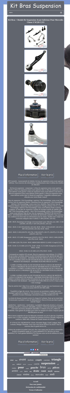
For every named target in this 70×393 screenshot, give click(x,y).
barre (26, 371)
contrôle (36, 364)
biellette (31, 360)
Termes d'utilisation (35, 390)
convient (47, 360)
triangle (56, 359)
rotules (14, 368)
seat (31, 371)
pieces (13, 364)
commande (30, 364)
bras (43, 367)
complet (38, 360)
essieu (26, 374)
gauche (34, 367)
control (27, 368)
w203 (21, 371)
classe (19, 375)
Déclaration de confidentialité (35, 387)
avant (22, 359)
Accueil (35, 381)
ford (46, 375)
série (49, 368)
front (32, 375)
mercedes (39, 374)
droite (36, 371)
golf (58, 364)
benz (16, 360)
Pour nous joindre (36, 384)
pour (21, 367)
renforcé (19, 364)
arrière (15, 370)
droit (11, 360)
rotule (43, 371)
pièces (56, 367)
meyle (50, 371)
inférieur (57, 371)
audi (52, 374)
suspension (48, 363)
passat (24, 364)
